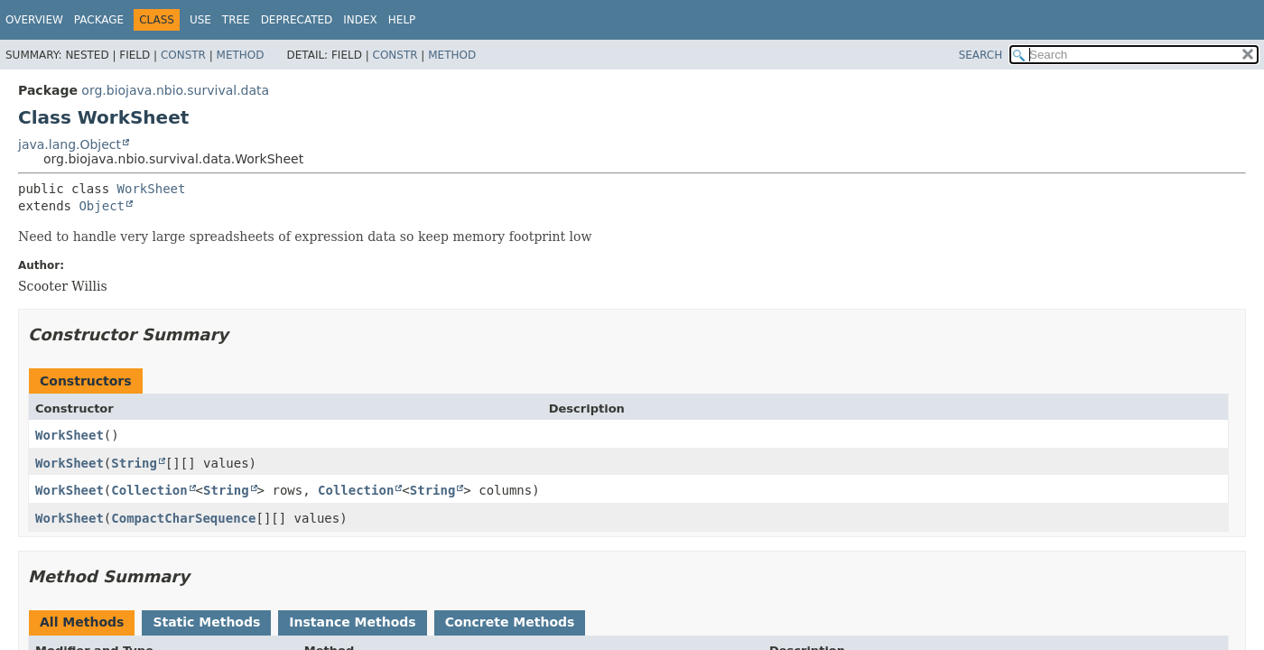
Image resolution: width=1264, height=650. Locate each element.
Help (402, 20)
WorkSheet (151, 188)
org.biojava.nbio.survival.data (175, 90)
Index (360, 20)
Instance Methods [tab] (352, 622)
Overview (34, 20)
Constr (183, 55)
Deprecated (297, 20)
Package (99, 20)
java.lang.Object (69, 144)
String (134, 463)
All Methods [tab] (82, 622)
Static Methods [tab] (206, 622)
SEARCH (981, 55)
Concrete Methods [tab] (510, 622)
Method (241, 55)
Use (200, 20)
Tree (236, 20)
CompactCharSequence (183, 518)
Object (102, 206)
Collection (149, 490)
